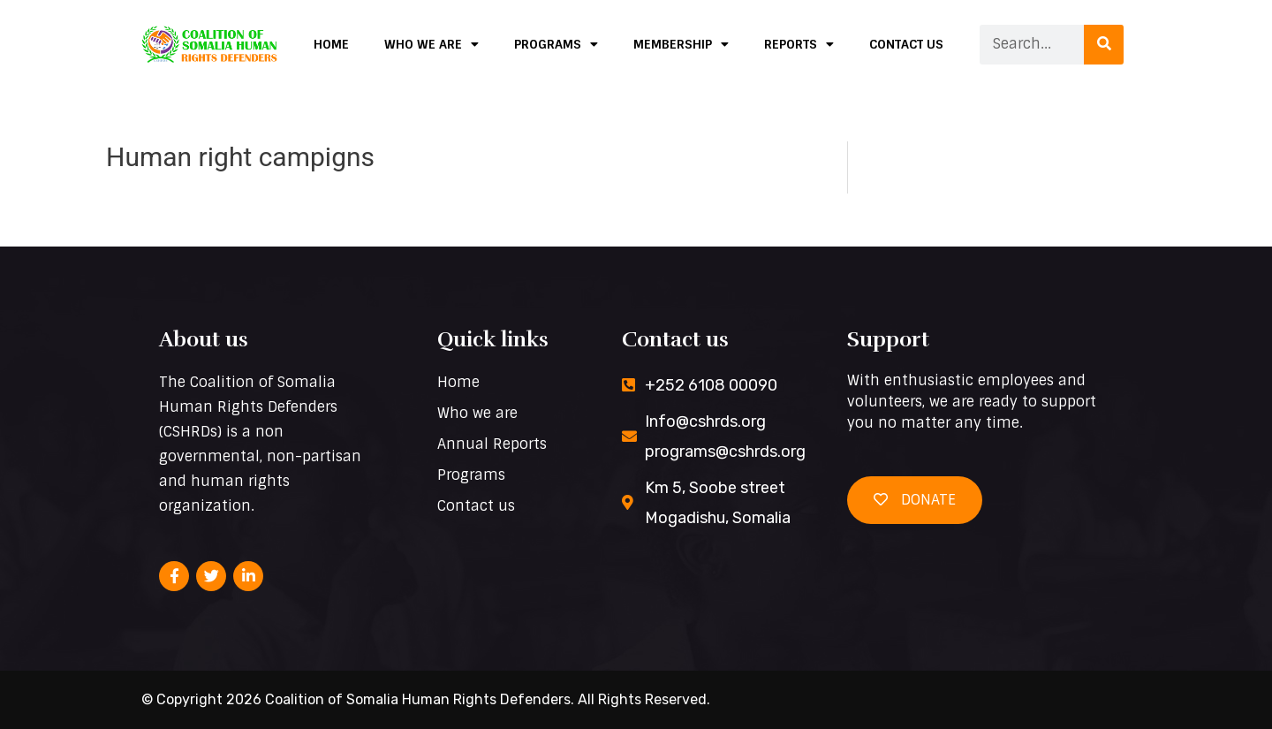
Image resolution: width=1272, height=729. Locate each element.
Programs (556, 44)
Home (331, 44)
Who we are (431, 44)
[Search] (1104, 45)
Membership (681, 44)
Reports (799, 44)
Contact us (906, 44)
